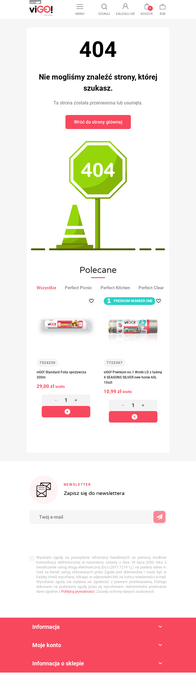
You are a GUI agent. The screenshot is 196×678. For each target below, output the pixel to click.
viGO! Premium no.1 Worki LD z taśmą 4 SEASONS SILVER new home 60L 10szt (133, 377)
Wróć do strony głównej (98, 122)
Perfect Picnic (78, 287)
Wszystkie (46, 287)
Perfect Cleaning (155, 287)
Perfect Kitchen (115, 287)
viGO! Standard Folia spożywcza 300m (61, 374)
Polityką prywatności (78, 591)
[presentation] (67, 537)
